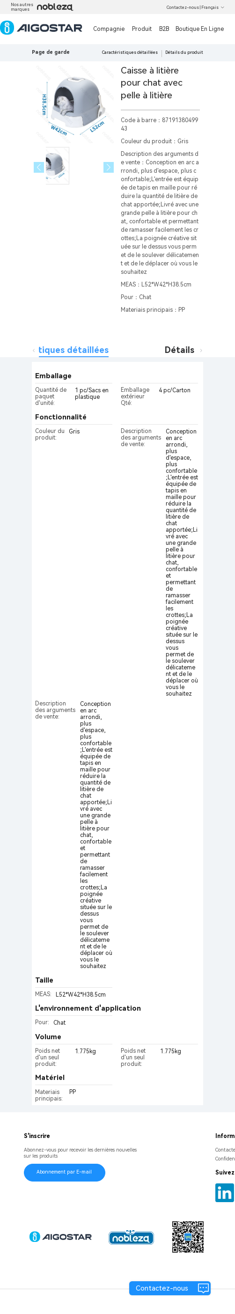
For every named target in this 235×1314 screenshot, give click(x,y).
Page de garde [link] (51, 52)
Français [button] (213, 7)
